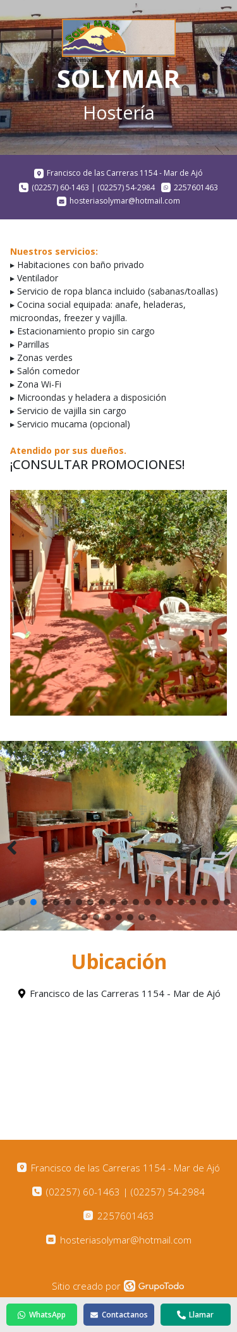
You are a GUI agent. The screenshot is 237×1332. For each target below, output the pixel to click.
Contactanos (119, 1314)
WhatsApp (41, 1314)
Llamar (195, 1314)
